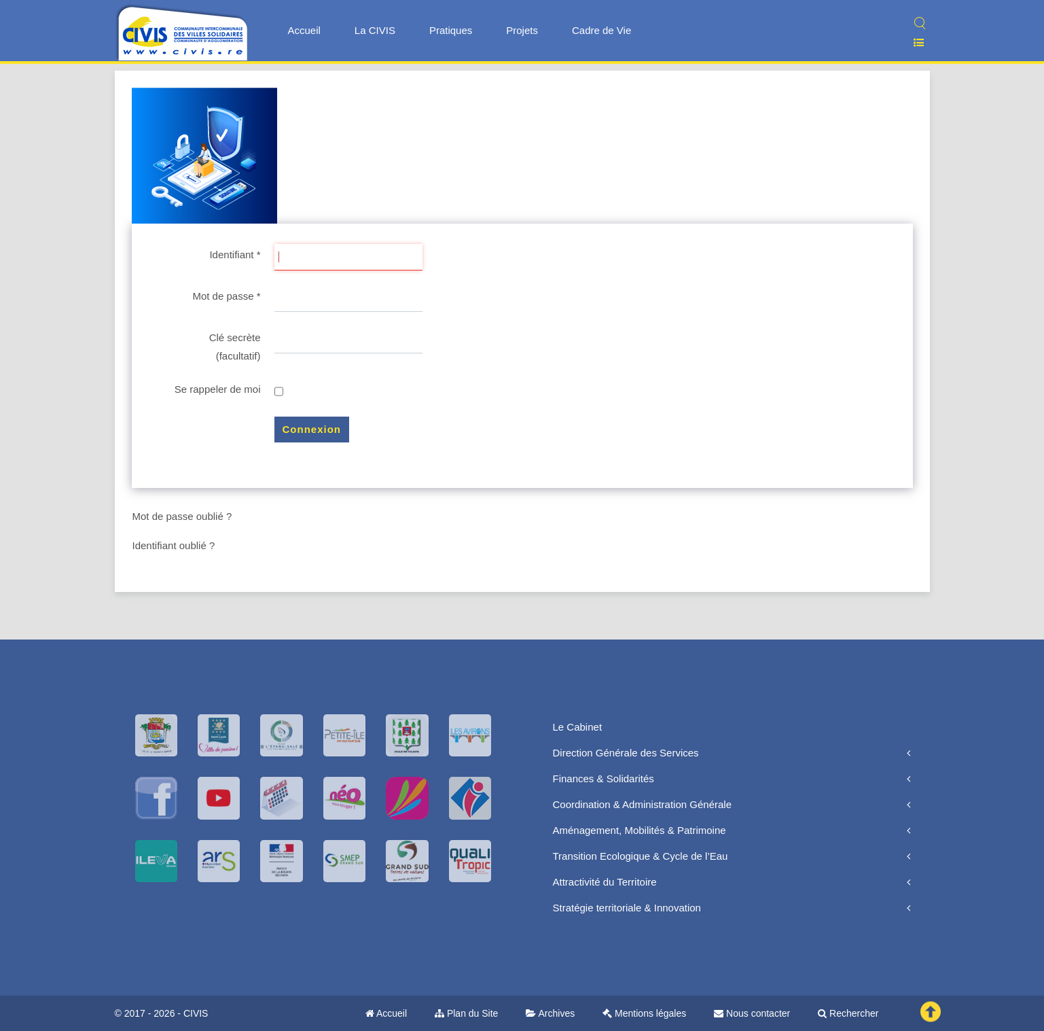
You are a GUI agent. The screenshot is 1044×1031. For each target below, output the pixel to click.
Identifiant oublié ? (173, 545)
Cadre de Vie (601, 30)
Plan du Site (466, 1013)
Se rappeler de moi (218, 389)
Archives (550, 1013)
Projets (522, 30)
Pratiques (450, 30)
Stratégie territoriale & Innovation (627, 907)
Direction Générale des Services (626, 752)
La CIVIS (375, 30)
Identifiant (234, 254)
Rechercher (848, 1013)
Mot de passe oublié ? (182, 516)
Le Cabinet (577, 727)
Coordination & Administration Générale (642, 804)
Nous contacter (752, 1013)
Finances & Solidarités (603, 778)
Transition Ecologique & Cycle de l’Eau (640, 856)
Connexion (312, 429)
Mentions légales (644, 1013)
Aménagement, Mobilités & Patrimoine (639, 830)
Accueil (304, 30)
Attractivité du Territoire (605, 882)
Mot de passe (226, 296)
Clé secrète (235, 337)
